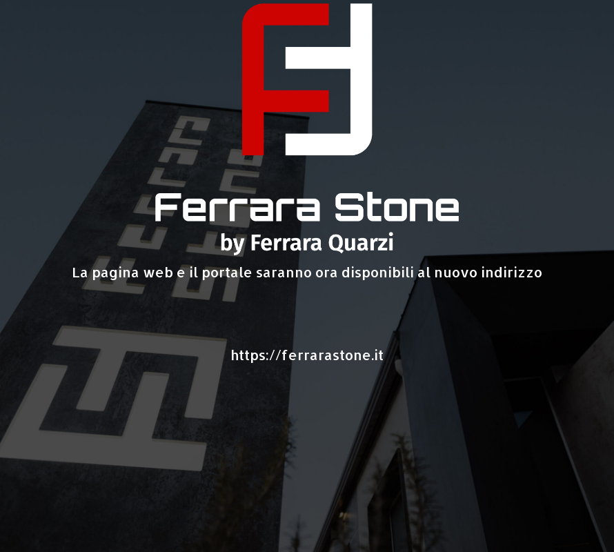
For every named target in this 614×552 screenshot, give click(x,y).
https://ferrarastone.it (307, 355)
